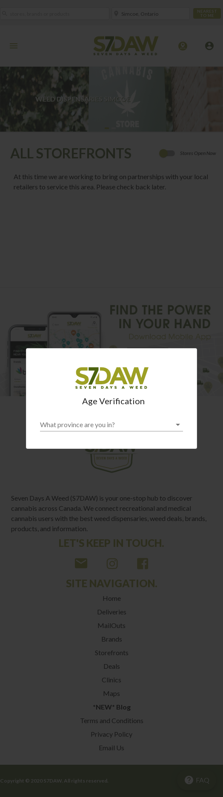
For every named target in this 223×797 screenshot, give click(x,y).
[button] (111, 424)
